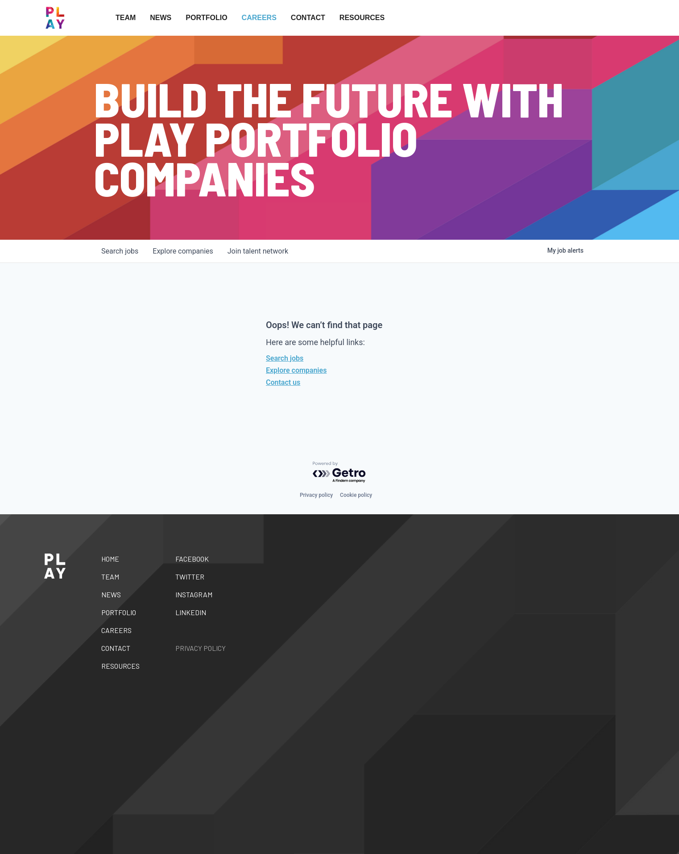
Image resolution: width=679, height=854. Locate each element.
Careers (259, 17)
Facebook (192, 558)
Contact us (283, 382)
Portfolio (206, 17)
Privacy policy (316, 495)
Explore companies (296, 370)
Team (126, 17)
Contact (308, 17)
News (160, 17)
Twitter (189, 576)
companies (183, 251)
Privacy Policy (200, 648)
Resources (362, 17)
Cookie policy (356, 495)
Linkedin (190, 612)
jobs (119, 251)
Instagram (193, 594)
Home (110, 558)
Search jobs (284, 358)
